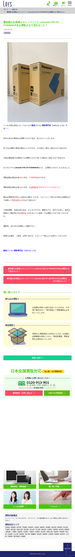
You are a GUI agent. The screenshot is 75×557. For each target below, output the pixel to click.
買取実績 (7, 33)
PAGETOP (67, 548)
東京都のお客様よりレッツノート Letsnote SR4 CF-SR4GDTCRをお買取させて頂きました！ (39, 270)
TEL (48, 3)
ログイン (63, 5)
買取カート (56, 3)
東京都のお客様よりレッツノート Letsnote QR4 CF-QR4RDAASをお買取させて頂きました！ (37, 280)
